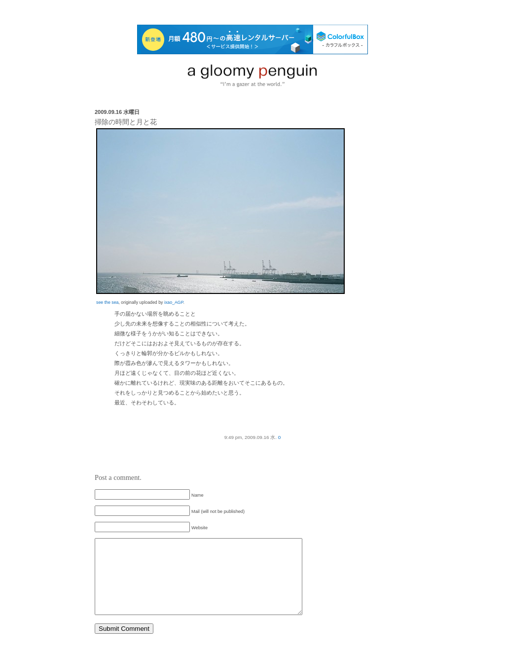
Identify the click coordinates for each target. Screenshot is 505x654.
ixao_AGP (173, 302)
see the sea (107, 302)
